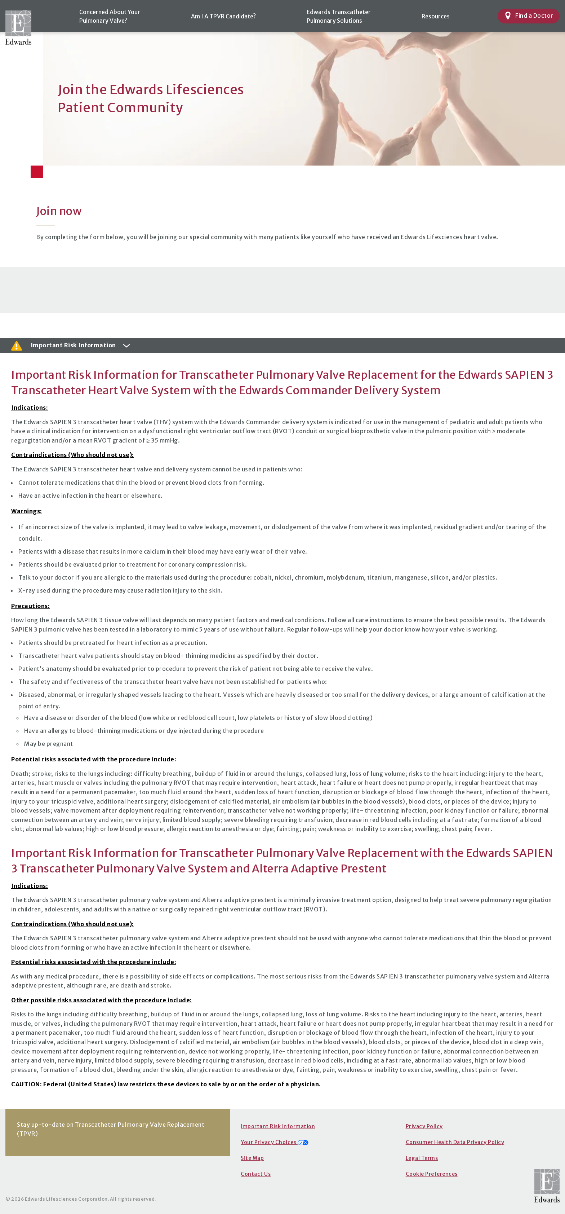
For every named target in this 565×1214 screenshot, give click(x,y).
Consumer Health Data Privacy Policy (455, 1142)
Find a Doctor (528, 15)
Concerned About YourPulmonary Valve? (109, 16)
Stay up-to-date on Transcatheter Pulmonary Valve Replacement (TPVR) (110, 1129)
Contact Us (256, 1174)
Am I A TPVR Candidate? (223, 16)
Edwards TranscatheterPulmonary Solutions (339, 16)
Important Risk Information (278, 1126)
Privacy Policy (424, 1126)
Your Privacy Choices (274, 1142)
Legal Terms (422, 1158)
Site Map (252, 1158)
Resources (436, 16)
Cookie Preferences (432, 1174)
